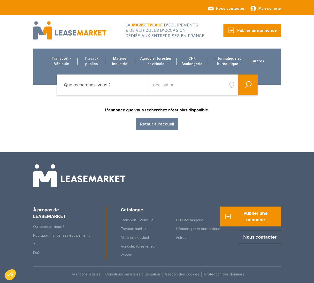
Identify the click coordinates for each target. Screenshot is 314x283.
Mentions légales (86, 274)
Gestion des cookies (182, 274)
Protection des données (224, 274)
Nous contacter (226, 8)
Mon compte (265, 8)
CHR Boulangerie (192, 61)
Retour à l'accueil (157, 124)
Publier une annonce (252, 30)
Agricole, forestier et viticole (156, 61)
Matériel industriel (120, 61)
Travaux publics (91, 61)
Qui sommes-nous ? (48, 227)
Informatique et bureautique (227, 61)
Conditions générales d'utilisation (132, 274)
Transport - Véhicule (61, 61)
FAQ (36, 253)
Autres (258, 61)
